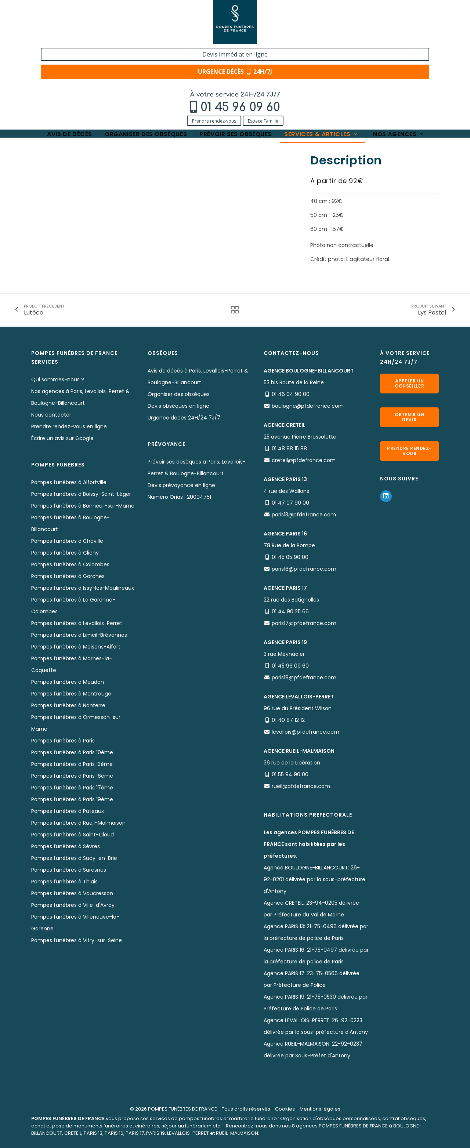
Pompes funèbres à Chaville (67, 541)
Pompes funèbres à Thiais (64, 881)
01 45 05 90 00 (290, 557)
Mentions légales (320, 1108)
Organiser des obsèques (146, 52)
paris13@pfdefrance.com (304, 514)
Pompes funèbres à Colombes (70, 564)
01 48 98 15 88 (289, 448)
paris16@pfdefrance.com (304, 569)
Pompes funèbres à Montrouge (71, 693)
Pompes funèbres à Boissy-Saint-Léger (81, 494)
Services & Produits (82, 74)
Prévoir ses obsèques (235, 52)
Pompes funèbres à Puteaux (67, 811)
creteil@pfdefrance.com (304, 460)
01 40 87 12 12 (288, 720)
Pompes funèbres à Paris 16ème (72, 776)
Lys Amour (184, 74)
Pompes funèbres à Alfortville (68, 482)
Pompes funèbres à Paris (63, 740)
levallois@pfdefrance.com (305, 731)
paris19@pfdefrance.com (304, 677)
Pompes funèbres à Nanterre (68, 705)
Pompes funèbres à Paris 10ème (72, 752)
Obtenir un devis (409, 417)
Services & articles (321, 52)
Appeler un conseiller (409, 383)
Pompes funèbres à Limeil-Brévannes (79, 635)
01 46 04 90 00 (291, 394)
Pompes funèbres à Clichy (65, 552)
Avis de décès (69, 52)
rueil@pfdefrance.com (301, 786)
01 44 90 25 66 (290, 611)
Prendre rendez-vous (57, 37)
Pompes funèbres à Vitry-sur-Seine (76, 940)
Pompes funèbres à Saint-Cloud (72, 834)
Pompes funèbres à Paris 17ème (72, 787)
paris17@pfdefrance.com (304, 623)
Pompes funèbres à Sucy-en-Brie (74, 858)
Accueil (40, 74)
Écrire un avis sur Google (62, 438)
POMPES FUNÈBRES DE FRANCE (182, 1108)
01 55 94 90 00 (290, 774)
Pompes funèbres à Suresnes (68, 869)
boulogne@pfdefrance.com (308, 406)
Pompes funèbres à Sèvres (65, 846)
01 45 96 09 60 (83, 24)
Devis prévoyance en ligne (181, 485)
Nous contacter (51, 414)
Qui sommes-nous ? (57, 379)
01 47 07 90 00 (290, 502)
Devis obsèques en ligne (178, 406)
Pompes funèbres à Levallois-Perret (76, 623)
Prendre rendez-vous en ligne (69, 426)
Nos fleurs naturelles (138, 74)
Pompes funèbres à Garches (68, 576)
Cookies (285, 1108)
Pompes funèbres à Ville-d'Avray (73, 905)
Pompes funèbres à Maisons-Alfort (75, 646)
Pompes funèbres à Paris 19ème (72, 799)
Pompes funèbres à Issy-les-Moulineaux (82, 588)
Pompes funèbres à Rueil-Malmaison (78, 823)
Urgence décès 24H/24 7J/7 (184, 417)
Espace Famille (106, 37)
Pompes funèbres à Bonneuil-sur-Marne (82, 505)
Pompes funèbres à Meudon (67, 682)
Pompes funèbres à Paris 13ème (72, 764)
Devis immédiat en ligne (391, 14)
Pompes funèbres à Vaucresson (72, 893)
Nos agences (398, 52)
